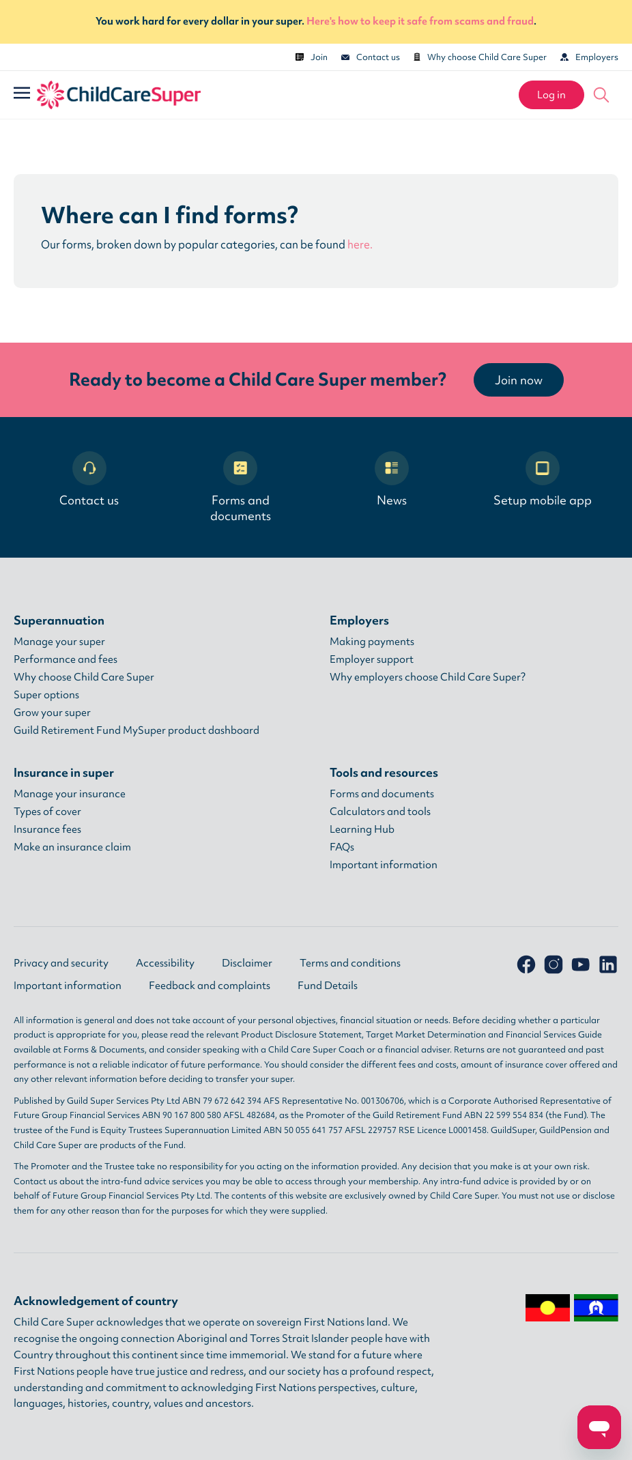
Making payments (372, 641)
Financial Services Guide (554, 1034)
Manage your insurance (70, 794)
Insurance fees (47, 829)
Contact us (370, 57)
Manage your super (59, 641)
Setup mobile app (542, 479)
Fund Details (328, 985)
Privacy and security (61, 963)
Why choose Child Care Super (480, 57)
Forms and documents (240, 487)
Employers (589, 57)
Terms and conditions (350, 963)
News (392, 479)
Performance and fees (65, 659)
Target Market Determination (426, 1034)
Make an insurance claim (72, 847)
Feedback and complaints (209, 985)
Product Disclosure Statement (301, 1034)
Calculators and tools (380, 811)
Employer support (372, 659)
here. (360, 244)
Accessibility (165, 963)
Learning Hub (362, 829)
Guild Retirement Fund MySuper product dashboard (136, 730)
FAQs (342, 847)
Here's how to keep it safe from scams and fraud (420, 21)
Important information (383, 865)
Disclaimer (247, 963)
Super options (46, 695)
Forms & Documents (104, 1049)
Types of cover (47, 811)
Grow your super (52, 712)
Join (312, 57)
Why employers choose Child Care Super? (428, 677)
